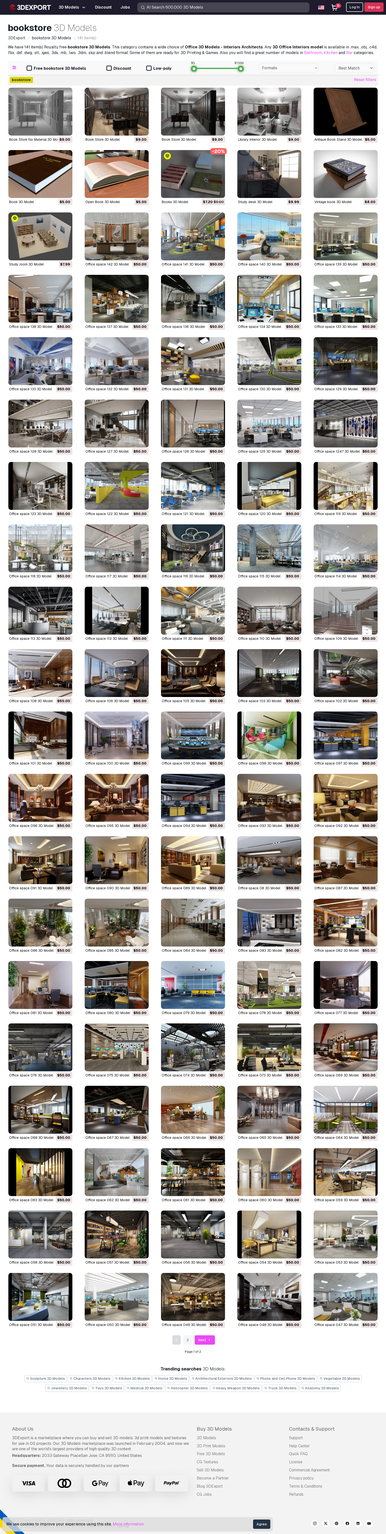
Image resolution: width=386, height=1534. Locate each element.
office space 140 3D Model (260, 264)
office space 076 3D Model (31, 1075)
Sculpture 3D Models (45, 1378)
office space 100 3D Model (107, 763)
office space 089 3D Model (184, 888)
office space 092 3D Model (336, 825)
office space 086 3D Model (31, 950)
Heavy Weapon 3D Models (236, 1388)
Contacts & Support (312, 1429)
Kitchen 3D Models (132, 1378)
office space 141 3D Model (183, 264)
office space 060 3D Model (260, 1200)
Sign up (374, 7)
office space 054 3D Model (260, 1262)
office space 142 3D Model (107, 264)
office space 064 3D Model (336, 1137)
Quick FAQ (298, 1453)
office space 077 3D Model (336, 1013)
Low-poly (158, 68)
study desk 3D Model (255, 202)
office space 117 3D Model (106, 576)
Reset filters (365, 79)
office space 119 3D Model (335, 514)
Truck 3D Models (280, 1388)
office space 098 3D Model (260, 763)
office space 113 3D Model (30, 638)
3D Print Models (211, 1446)
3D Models (206, 1437)
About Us (22, 1429)
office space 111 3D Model (182, 638)
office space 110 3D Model (259, 638)
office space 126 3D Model (183, 451)
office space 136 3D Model (183, 326)
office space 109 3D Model (336, 638)
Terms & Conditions (305, 1486)
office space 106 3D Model (107, 701)
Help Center (299, 1446)
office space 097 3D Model (336, 763)
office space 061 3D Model (183, 1200)
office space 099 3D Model (184, 763)
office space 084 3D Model (184, 950)
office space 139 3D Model (335, 264)
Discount (118, 68)
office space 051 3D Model (31, 1325)
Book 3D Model (21, 202)
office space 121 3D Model (183, 514)
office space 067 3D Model (107, 1137)
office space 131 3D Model (183, 389)
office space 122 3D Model (107, 514)
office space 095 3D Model (107, 825)
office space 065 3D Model (260, 1137)
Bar (349, 52)
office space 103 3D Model (259, 701)
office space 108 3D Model (31, 701)
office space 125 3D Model (259, 451)
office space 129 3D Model (336, 389)
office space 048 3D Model (260, 1325)
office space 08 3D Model (259, 888)
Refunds (296, 1494)
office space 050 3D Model (107, 1325)
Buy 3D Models (214, 1429)
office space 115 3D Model (259, 576)
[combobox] (288, 68)
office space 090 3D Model (107, 888)
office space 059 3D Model (336, 1200)
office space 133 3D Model (335, 326)
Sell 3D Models (210, 1470)
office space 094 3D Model (184, 825)
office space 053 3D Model (336, 1262)
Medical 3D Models (145, 1388)
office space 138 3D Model (30, 326)
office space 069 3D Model (336, 1075)
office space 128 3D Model (30, 451)
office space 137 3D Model (106, 326)
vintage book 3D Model (333, 202)
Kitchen (331, 52)
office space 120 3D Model (260, 514)
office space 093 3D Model (260, 825)
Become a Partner (213, 1478)
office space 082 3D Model (336, 950)
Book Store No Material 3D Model (36, 139)
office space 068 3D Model (31, 1137)
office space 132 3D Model (107, 389)
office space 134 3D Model (259, 326)
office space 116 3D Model (183, 576)
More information (128, 1524)
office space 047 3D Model (336, 1325)
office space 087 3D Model (336, 888)
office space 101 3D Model (30, 763)
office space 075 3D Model (107, 1075)
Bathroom (313, 52)
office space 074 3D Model (184, 1075)
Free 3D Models (211, 1453)
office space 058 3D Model (31, 1262)
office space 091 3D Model (31, 888)
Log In (355, 7)
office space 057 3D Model (107, 1262)
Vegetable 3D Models (340, 1378)
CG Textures (207, 1461)
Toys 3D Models (106, 1388)
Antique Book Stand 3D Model (338, 139)
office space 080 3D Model (107, 1013)
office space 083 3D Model (260, 950)
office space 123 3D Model (30, 514)
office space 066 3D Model (184, 1137)
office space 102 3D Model (336, 701)
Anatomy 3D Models (320, 1388)
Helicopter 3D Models (187, 1388)
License (296, 1461)
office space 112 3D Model (106, 638)
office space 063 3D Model (31, 1200)
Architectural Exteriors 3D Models (222, 1378)
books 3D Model (175, 202)
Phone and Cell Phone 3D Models (285, 1378)
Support (296, 1437)
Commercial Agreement (309, 1470)
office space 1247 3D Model (337, 451)
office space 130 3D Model (259, 389)
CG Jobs (204, 1494)
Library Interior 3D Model (257, 139)
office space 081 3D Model (31, 1013)
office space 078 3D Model (260, 1013)
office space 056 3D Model (184, 1262)
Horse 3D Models (170, 1378)
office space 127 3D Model (107, 451)
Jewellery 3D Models (67, 1388)
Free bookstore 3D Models (56, 68)
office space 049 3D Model (184, 1325)
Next (205, 1340)
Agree (262, 1524)
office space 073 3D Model (260, 1075)
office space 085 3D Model (107, 950)
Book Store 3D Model (102, 139)
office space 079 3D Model (184, 1013)
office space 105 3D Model (183, 701)
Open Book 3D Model (102, 202)
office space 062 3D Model (107, 1200)
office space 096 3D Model (31, 825)
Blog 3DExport (210, 1486)
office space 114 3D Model (335, 576)
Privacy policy (301, 1478)
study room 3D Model (26, 264)
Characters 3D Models (90, 1378)
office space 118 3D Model (30, 576)
